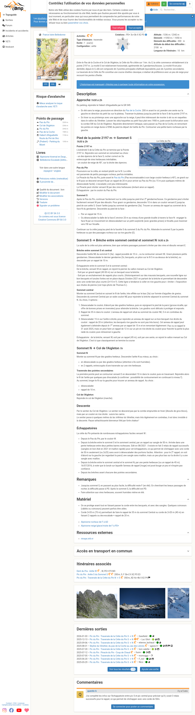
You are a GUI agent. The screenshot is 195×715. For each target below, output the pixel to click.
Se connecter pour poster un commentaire (133, 706)
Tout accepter (135, 28)
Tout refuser (118, 28)
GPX (45, 84)
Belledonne (52, 112)
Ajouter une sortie (150, 669)
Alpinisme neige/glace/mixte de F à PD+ (100, 525)
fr (190, 4)
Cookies (25, 705)
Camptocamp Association (11, 705)
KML (53, 84)
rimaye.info (86, 538)
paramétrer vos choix (78, 23)
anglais (57, 188)
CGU (15, 703)
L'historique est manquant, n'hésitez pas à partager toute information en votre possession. (122, 84)
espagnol (48, 188)
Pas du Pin (119, 177)
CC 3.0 (52, 233)
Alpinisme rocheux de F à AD (94, 522)
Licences (21, 703)
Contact (9, 703)
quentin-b (92, 691)
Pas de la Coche (133, 110)
